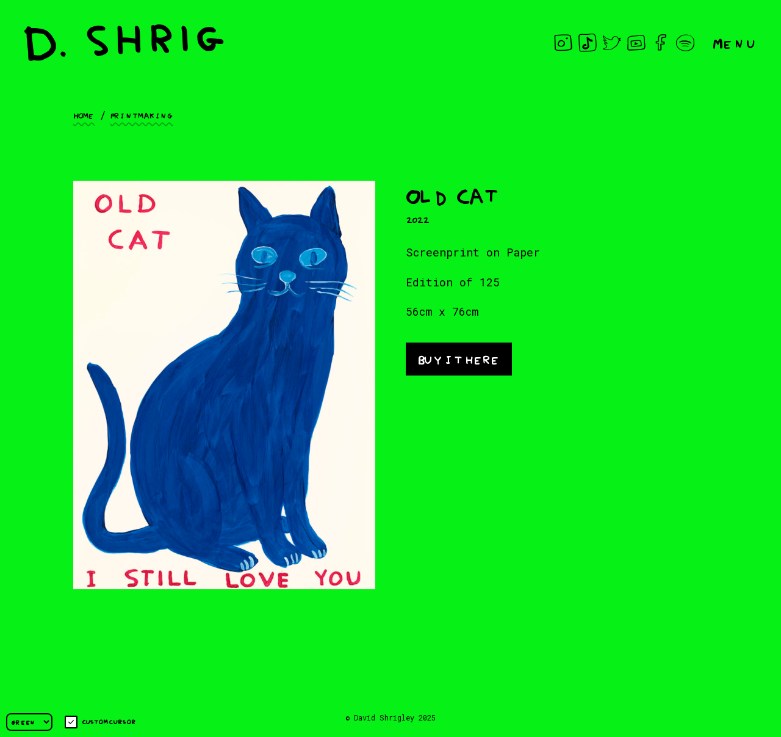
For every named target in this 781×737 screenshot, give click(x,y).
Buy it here (459, 358)
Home (84, 115)
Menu (735, 42)
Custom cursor (100, 722)
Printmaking (141, 115)
